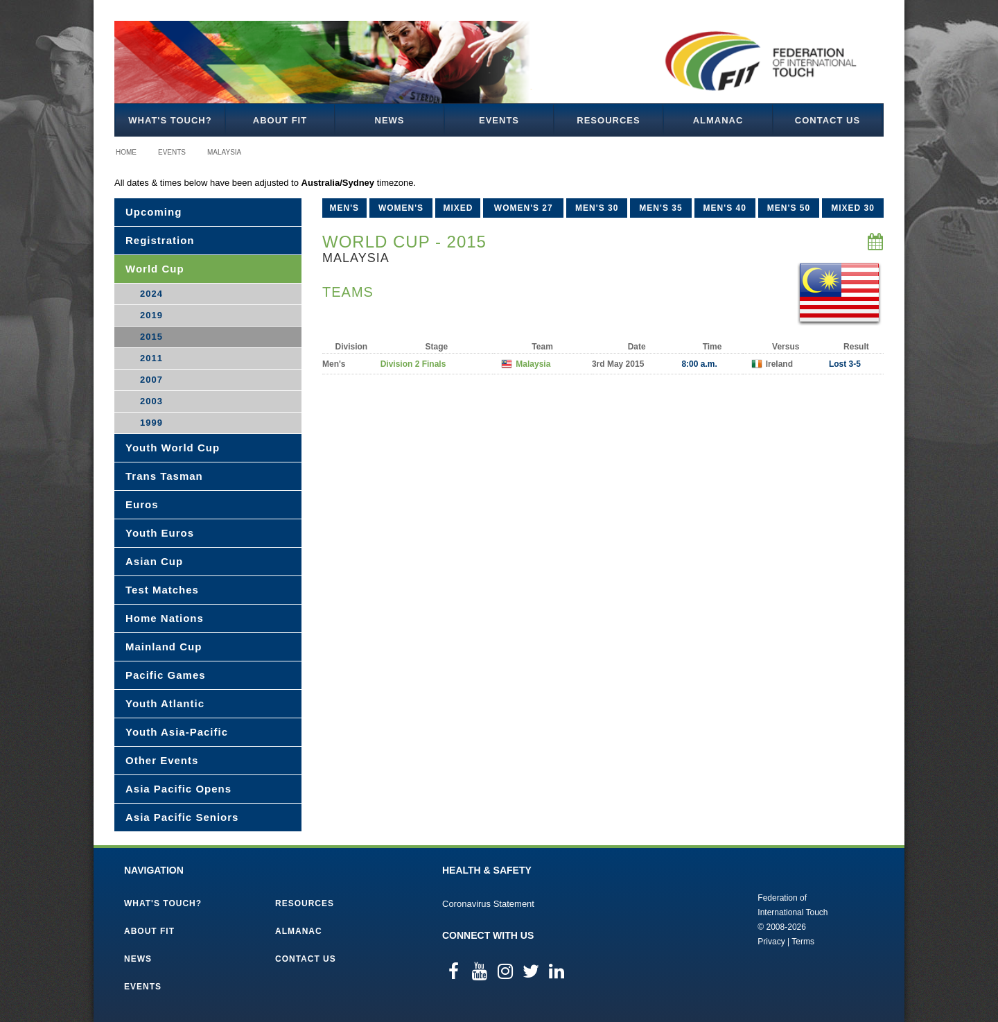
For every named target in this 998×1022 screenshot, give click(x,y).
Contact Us (827, 120)
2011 (151, 358)
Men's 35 (660, 208)
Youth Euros (159, 533)
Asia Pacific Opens (178, 789)
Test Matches (162, 590)
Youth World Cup (172, 447)
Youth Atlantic (164, 703)
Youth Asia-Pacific (176, 732)
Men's (345, 208)
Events (499, 120)
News (390, 120)
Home (126, 152)
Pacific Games (165, 675)
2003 (151, 401)
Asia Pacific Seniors (181, 817)
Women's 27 (523, 208)
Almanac (718, 120)
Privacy (771, 941)
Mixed (458, 208)
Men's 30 (596, 208)
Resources (608, 120)
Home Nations (164, 618)
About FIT (280, 120)
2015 (151, 336)
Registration (160, 240)
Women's (400, 208)
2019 (151, 315)
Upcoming (153, 212)
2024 (151, 293)
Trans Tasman (164, 476)
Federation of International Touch (700, 919)
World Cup (154, 269)
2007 (151, 379)
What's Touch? (169, 120)
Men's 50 (788, 208)
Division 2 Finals (413, 364)
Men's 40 (724, 208)
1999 (151, 422)
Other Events (161, 760)
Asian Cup (154, 561)
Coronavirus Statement (488, 904)
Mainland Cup (163, 646)
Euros (142, 504)
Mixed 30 (853, 208)
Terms (802, 941)
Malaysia (224, 152)
